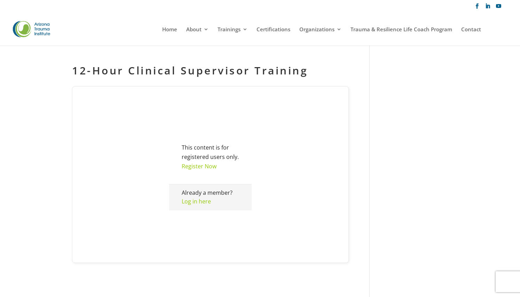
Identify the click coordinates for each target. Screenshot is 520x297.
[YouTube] (498, 8)
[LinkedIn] (487, 8)
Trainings (229, 30)
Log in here (196, 201)
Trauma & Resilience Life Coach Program (401, 30)
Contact (471, 30)
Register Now (199, 166)
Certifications (273, 30)
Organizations (316, 30)
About (194, 30)
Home (169, 30)
